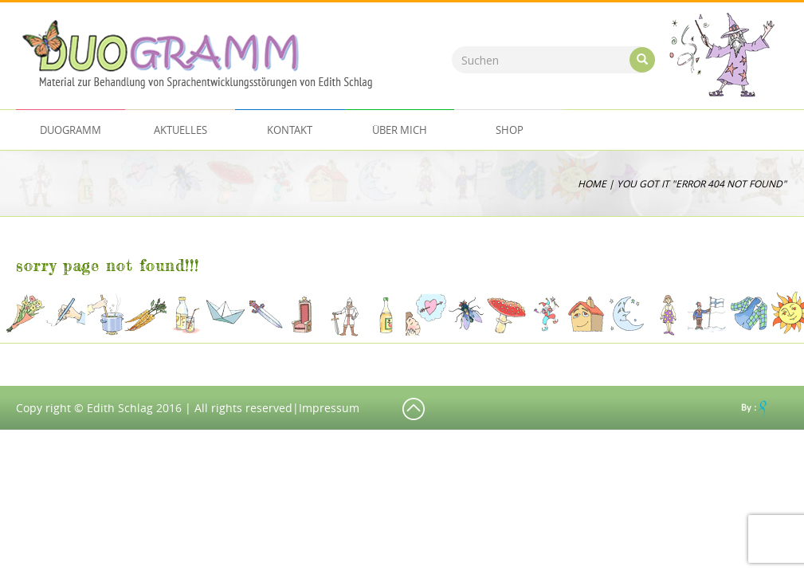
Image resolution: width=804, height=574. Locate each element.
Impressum (329, 407)
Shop (510, 130)
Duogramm (70, 130)
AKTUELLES (180, 130)
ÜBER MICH (399, 130)
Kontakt (289, 130)
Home (592, 183)
